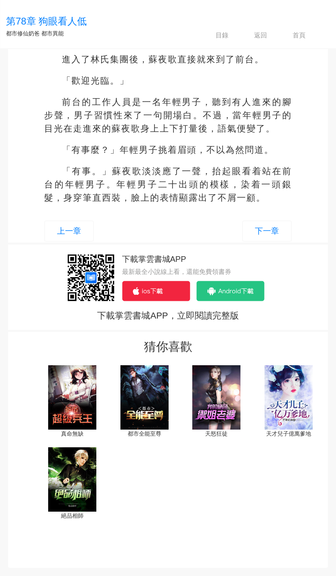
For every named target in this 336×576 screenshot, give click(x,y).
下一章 (267, 230)
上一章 (69, 230)
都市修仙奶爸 (23, 33)
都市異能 (52, 33)
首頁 (292, 35)
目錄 (215, 35)
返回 (253, 35)
